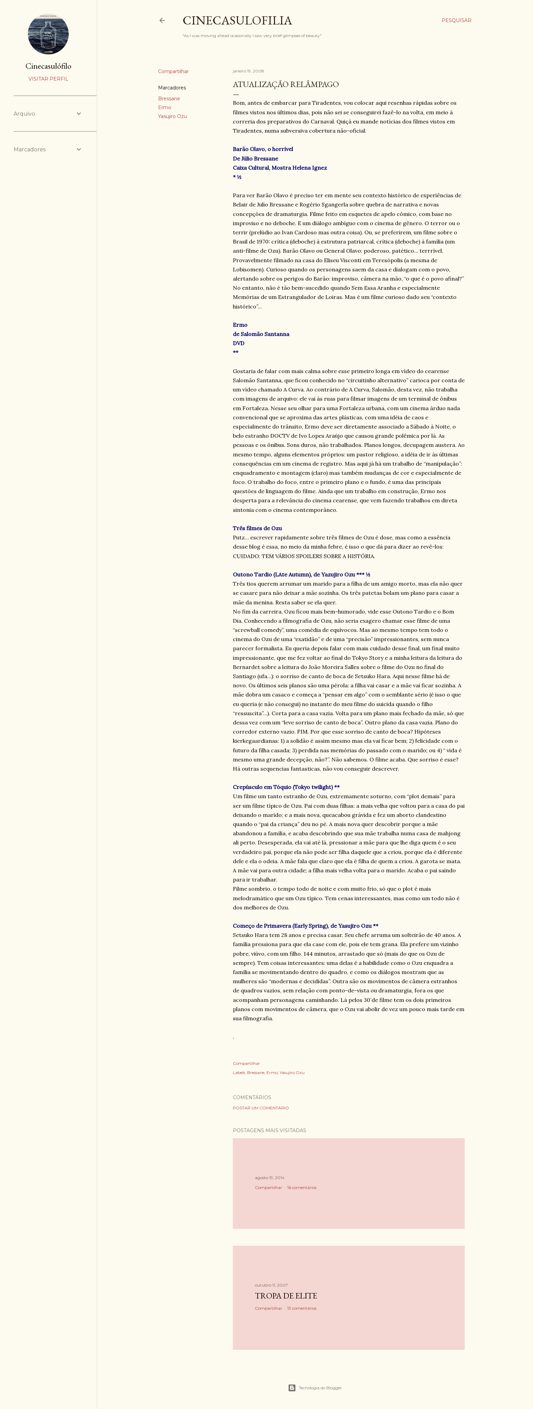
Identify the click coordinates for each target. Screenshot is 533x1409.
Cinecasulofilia (237, 20)
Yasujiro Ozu (172, 116)
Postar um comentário (261, 1107)
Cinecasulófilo (48, 66)
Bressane (169, 99)
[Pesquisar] (456, 20)
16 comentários (301, 1187)
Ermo (164, 107)
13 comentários (301, 1308)
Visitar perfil (48, 79)
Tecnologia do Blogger (315, 1388)
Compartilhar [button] (173, 71)
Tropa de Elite (286, 1295)
